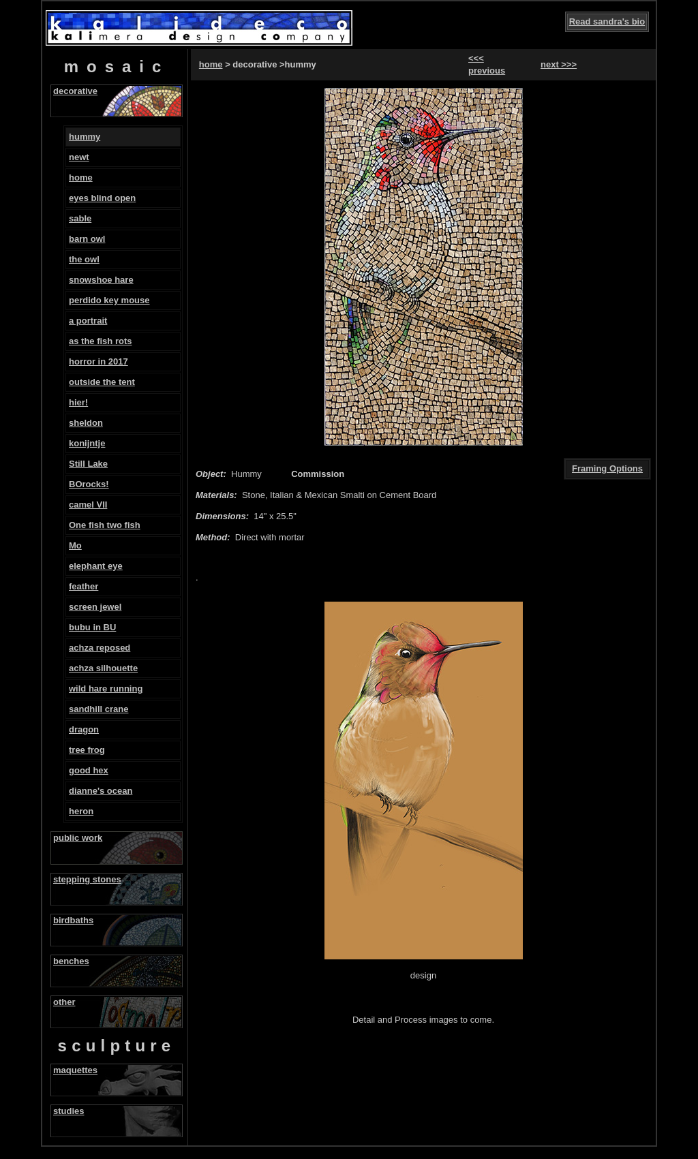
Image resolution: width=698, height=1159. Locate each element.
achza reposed (99, 648)
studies (69, 1111)
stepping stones (87, 879)
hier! (78, 402)
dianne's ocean (100, 791)
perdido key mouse (109, 300)
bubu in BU (92, 627)
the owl (84, 259)
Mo (75, 545)
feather (83, 586)
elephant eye (96, 566)
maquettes (75, 1070)
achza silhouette (103, 668)
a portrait (88, 320)
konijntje (87, 443)
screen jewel (95, 607)
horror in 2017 (98, 361)
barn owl (87, 239)
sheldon (86, 423)
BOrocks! (89, 484)
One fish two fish (104, 525)
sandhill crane (98, 709)
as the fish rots (100, 341)
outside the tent (102, 382)
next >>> (559, 64)
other (64, 1002)
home (81, 177)
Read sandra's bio (607, 21)
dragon (84, 729)
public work (77, 838)
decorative (75, 91)
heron (81, 811)
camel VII (88, 504)
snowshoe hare (101, 280)
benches (71, 961)
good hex (88, 770)
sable (80, 218)
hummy (84, 137)
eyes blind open (102, 198)
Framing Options (607, 468)
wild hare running (105, 688)
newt (79, 157)
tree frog (87, 750)
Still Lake (88, 464)
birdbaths (73, 920)
